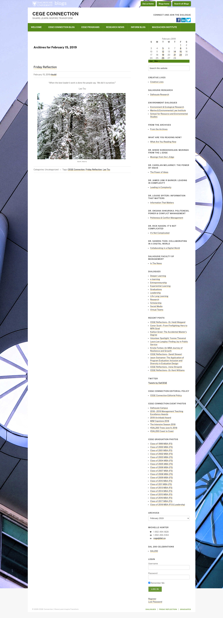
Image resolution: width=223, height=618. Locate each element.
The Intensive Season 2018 (163, 424)
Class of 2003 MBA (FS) (161, 457)
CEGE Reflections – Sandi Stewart (166, 354)
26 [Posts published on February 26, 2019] (163, 58)
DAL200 (154, 551)
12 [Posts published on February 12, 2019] (163, 51)
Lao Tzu (106, 169)
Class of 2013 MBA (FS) (161, 488)
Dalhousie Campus (159, 408)
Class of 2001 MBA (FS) (161, 450)
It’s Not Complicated (159, 233)
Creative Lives (157, 82)
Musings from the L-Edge (162, 157)
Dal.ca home (148, 4)
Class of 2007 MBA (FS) (161, 471)
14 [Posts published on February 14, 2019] (175, 51)
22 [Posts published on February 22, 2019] (180, 55)
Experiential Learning (160, 286)
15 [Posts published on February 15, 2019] (180, 51)
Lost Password (155, 602)
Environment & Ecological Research (167, 107)
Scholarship (156, 303)
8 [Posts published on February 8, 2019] (180, 48)
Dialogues (151, 609)
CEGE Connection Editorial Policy (166, 395)
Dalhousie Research (159, 94)
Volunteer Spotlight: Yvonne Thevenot (168, 338)
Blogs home (164, 4)
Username (153, 563)
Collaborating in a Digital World (165, 248)
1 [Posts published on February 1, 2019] (180, 45)
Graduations (156, 289)
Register (152, 599)
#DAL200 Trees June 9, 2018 (163, 428)
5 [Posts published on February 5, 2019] (163, 48)
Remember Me (156, 583)
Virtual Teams (156, 310)
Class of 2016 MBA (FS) (161, 498)
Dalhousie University (42, 3)
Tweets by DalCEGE (157, 383)
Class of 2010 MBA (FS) (161, 481)
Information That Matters (162, 202)
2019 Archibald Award (160, 418)
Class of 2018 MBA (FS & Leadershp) (167, 504)
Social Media (156, 306)
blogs (61, 3)
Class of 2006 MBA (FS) (161, 467)
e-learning (155, 279)
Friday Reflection (45, 67)
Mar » (157, 61)
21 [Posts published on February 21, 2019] (175, 55)
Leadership (155, 293)
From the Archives (159, 129)
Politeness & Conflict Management (166, 218)
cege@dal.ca (159, 538)
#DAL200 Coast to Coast (162, 431)
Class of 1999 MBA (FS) (161, 444)
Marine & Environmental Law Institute (168, 110)
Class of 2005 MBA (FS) (161, 464)
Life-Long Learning (159, 296)
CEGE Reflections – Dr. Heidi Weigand (167, 322)
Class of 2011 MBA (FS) (161, 484)
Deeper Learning (158, 276)
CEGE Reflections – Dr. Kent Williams (167, 370)
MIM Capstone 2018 (159, 421)
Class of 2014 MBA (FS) (161, 491)
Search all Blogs (181, 4)
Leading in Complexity (160, 187)
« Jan (150, 61)
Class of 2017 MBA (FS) (161, 501)
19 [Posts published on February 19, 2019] (163, 55)
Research (154, 299)
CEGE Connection (55, 13)
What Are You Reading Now (163, 142)
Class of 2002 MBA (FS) (161, 454)
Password (153, 573)
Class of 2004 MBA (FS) (161, 460)
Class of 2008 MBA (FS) (161, 474)
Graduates (185, 609)
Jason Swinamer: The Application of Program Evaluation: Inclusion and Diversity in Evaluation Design (167, 361)
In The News (156, 263)
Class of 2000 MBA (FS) (161, 447)
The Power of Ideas (159, 172)
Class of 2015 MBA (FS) (161, 494)
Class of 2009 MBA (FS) (161, 477)
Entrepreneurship (158, 282)
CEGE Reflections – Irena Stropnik (166, 367)
